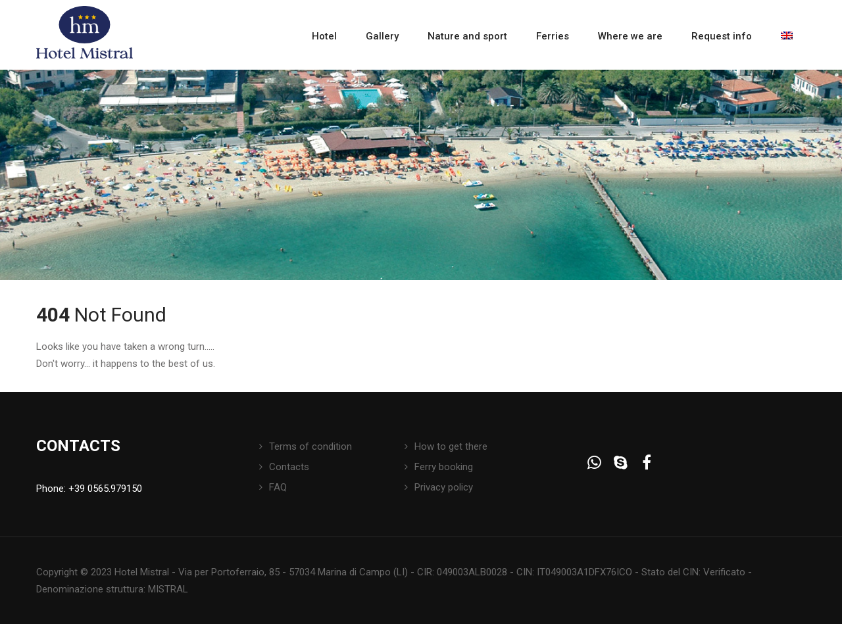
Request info (721, 36)
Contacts (289, 467)
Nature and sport (467, 36)
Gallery (382, 36)
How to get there (450, 446)
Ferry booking (443, 467)
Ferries (552, 36)
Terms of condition (310, 446)
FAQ (278, 487)
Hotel (324, 36)
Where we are (630, 36)
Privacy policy (443, 487)
